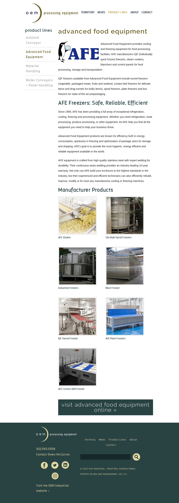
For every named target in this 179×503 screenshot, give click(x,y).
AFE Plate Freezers (116, 338)
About (134, 12)
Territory (88, 12)
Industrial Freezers (68, 288)
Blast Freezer (113, 288)
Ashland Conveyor (33, 40)
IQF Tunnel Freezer (68, 338)
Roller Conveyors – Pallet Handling (39, 82)
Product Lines (117, 12)
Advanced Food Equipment (38, 54)
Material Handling (33, 68)
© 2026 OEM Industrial (92, 469)
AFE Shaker (64, 237)
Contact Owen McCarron (53, 454)
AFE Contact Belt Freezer (71, 389)
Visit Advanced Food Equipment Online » (106, 407)
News (101, 12)
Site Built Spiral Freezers (119, 237)
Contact (147, 12)
